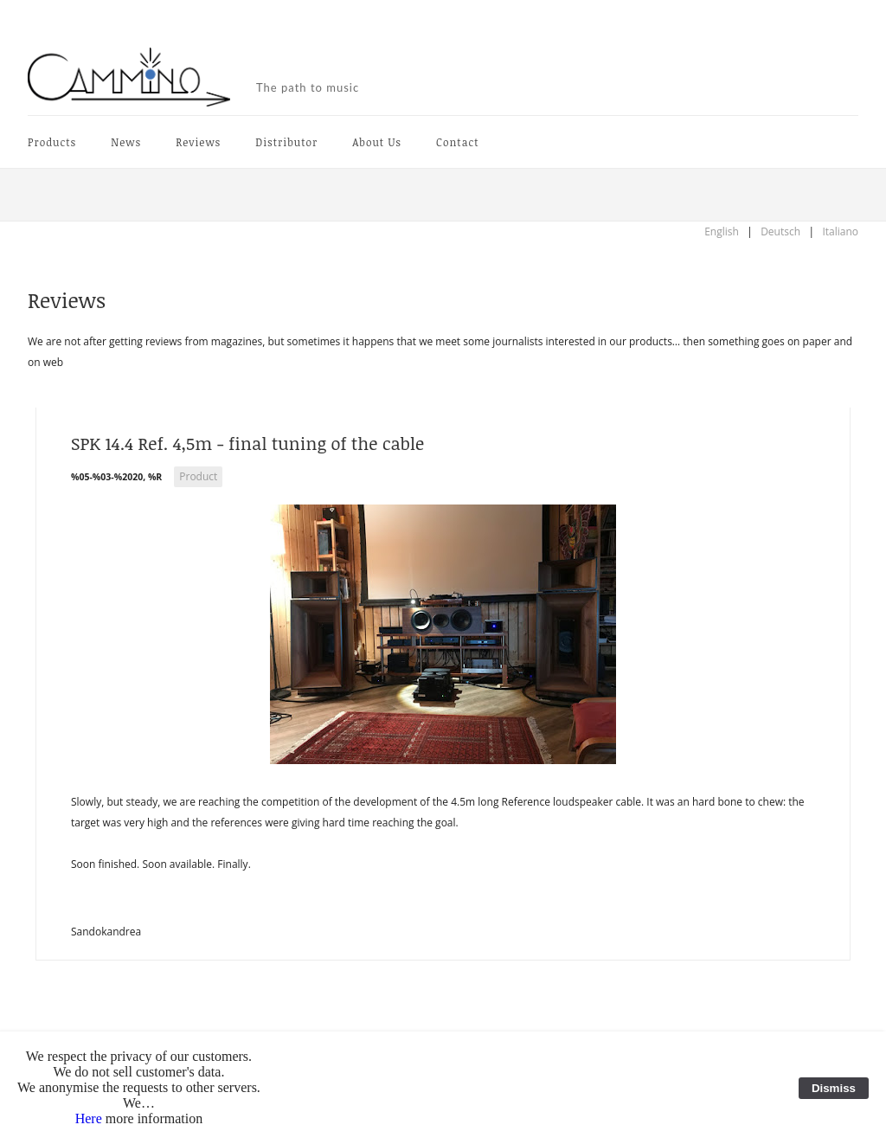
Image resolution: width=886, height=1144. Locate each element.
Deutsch (780, 231)
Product (198, 476)
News (126, 142)
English (721, 231)
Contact (457, 142)
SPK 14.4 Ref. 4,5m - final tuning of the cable (247, 443)
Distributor (286, 142)
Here (88, 1118)
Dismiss (834, 1088)
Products (52, 142)
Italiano (840, 231)
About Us (376, 142)
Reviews (198, 142)
